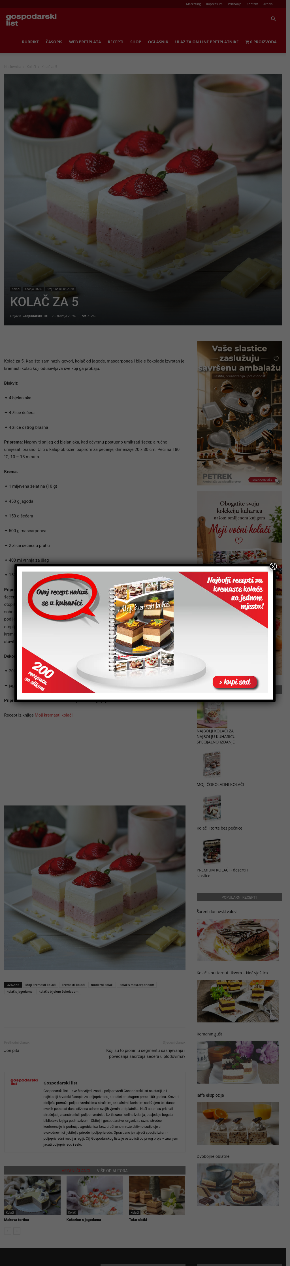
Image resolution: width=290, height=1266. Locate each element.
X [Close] (273, 566)
